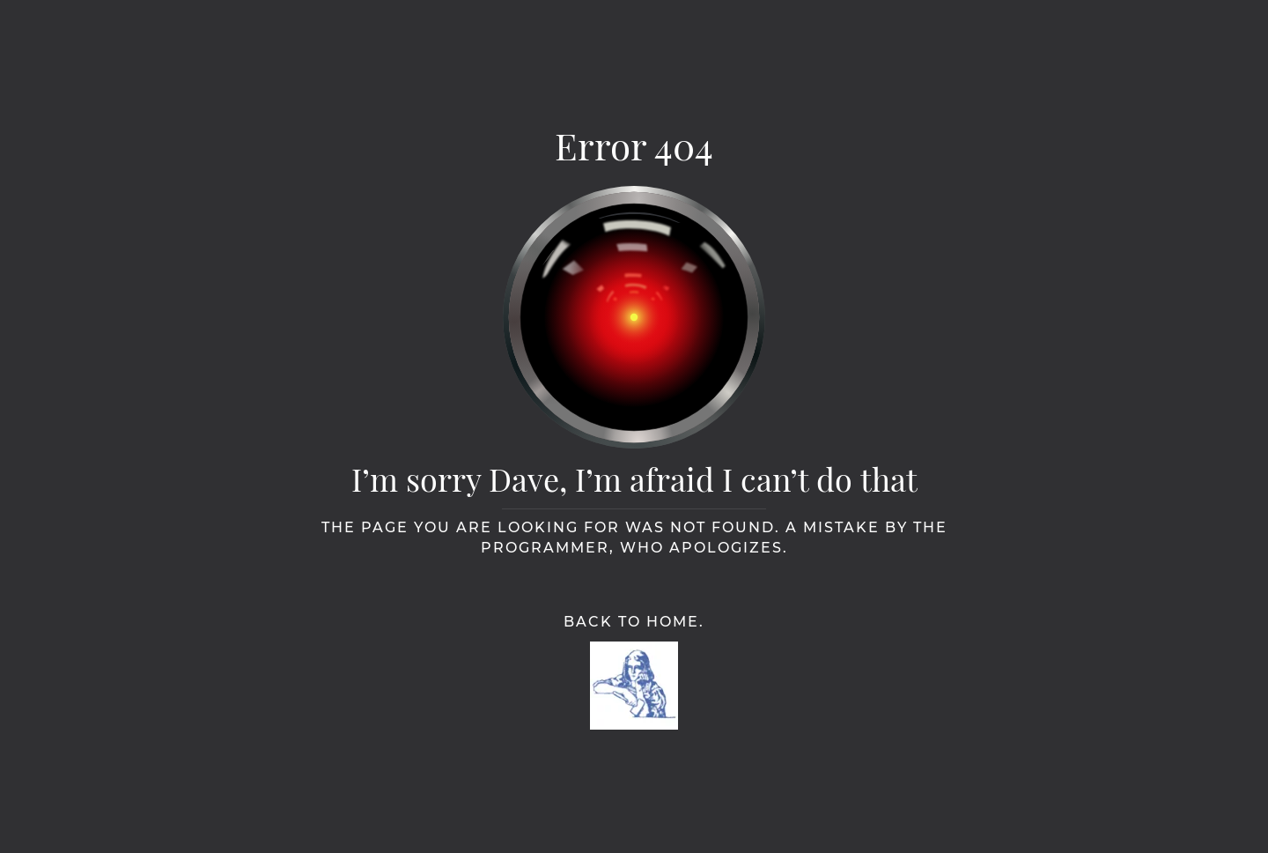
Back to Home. (634, 621)
